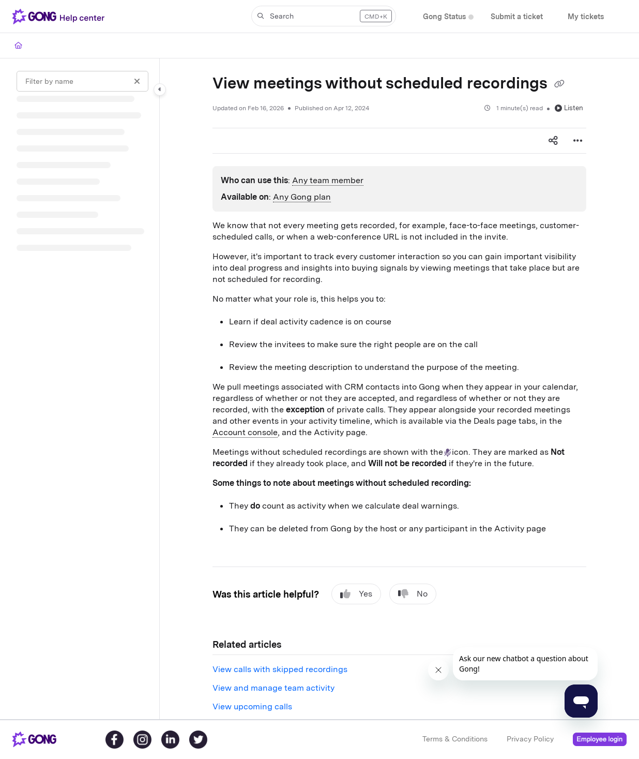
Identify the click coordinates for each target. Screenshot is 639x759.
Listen (569, 108)
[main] (399, 388)
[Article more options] (578, 140)
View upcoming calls (252, 706)
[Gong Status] (444, 16)
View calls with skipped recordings (279, 669)
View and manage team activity (273, 688)
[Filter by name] (82, 81)
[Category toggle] (160, 89)
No (413, 594)
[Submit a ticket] (517, 16)
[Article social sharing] (553, 140)
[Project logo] (60, 16)
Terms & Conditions (455, 739)
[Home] (18, 45)
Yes (356, 594)
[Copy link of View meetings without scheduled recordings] (559, 84)
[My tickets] (586, 16)
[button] (323, 16)
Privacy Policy (530, 739)
